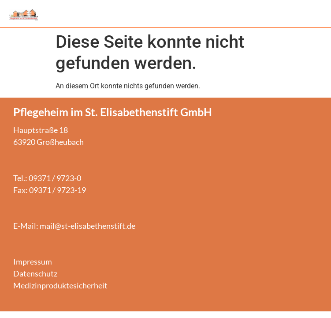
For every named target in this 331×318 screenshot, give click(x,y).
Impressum (32, 261)
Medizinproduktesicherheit (60, 285)
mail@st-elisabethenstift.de (87, 226)
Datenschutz (35, 273)
